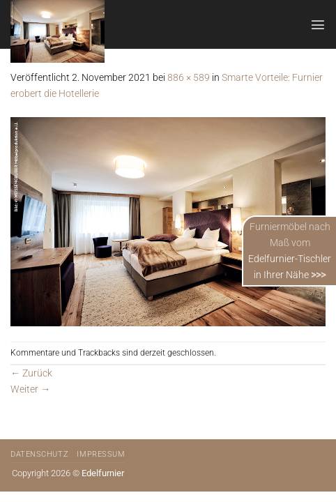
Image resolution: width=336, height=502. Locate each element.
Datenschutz (39, 454)
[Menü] (318, 24)
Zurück (31, 373)
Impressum (101, 454)
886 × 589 (188, 78)
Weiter (30, 389)
